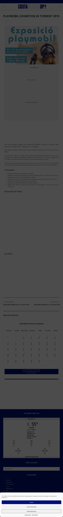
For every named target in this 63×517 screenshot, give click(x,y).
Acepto (31, 502)
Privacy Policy (35, 515)
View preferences (31, 511)
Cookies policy (28, 515)
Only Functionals (31, 507)
